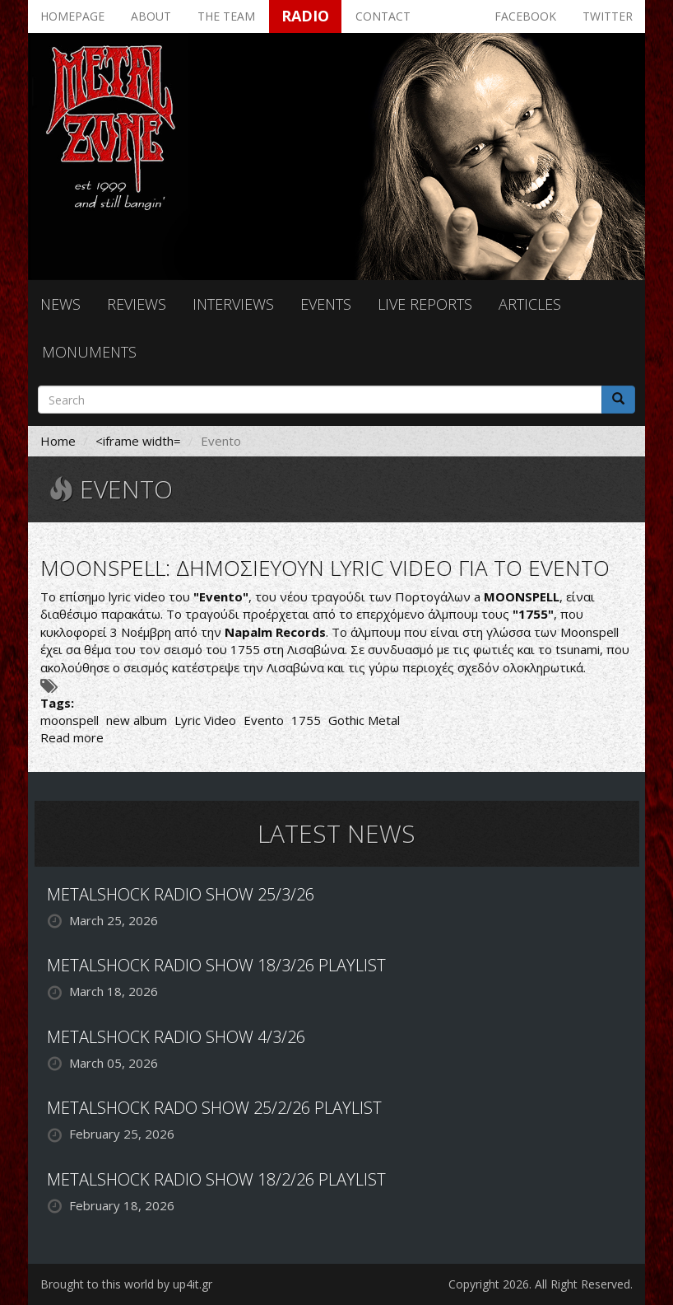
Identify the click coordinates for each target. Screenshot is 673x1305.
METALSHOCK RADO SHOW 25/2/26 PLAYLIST (214, 1108)
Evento (264, 720)
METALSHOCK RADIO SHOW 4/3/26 (176, 1037)
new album (136, 720)
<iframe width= (138, 441)
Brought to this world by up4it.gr (126, 1284)
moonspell (69, 720)
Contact (383, 16)
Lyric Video (205, 720)
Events (325, 304)
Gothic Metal (364, 720)
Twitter (607, 16)
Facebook (525, 16)
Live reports (425, 304)
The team (226, 16)
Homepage (72, 16)
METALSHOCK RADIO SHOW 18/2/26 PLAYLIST (216, 1179)
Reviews (136, 304)
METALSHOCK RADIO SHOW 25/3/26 (180, 894)
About (151, 16)
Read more (72, 737)
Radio (305, 16)
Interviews (233, 304)
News (60, 304)
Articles (530, 304)
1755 (306, 720)
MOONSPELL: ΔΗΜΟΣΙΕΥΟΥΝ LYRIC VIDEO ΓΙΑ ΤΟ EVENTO (325, 567)
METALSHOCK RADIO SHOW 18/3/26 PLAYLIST (216, 965)
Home (58, 441)
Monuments (89, 352)
